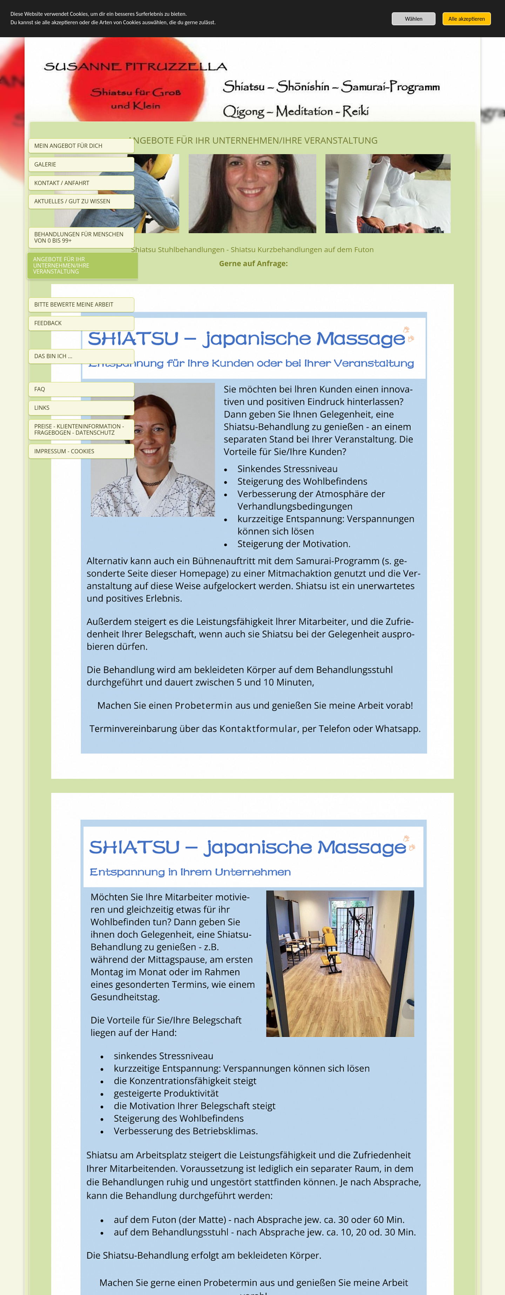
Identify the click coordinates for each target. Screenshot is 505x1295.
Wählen (414, 18)
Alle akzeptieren (467, 18)
